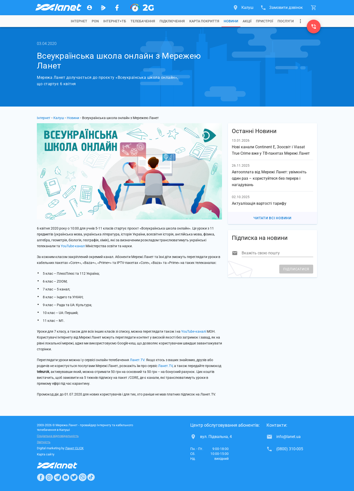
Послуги (286, 21)
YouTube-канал (73, 246)
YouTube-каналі (193, 331)
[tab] (79, 21)
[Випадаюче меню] (300, 21)
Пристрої (264, 21)
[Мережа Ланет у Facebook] (117, 7)
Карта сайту (45, 454)
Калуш (58, 118)
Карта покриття (204, 21)
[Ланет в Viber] (83, 477)
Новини (231, 21)
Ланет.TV (165, 366)
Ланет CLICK (74, 448)
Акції (247, 21)
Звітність (43, 442)
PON (95, 21)
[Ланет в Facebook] (41, 477)
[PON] (142, 7)
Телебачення (143, 21)
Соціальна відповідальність (58, 436)
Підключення (172, 21)
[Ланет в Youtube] (66, 477)
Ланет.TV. (137, 360)
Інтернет (43, 118)
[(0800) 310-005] (314, 26)
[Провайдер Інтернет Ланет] (63, 465)
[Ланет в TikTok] (91, 477)
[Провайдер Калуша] (58, 7)
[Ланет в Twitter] (74, 477)
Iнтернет (79, 21)
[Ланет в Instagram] (49, 477)
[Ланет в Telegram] (57, 477)
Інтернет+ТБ (114, 21)
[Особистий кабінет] (89, 7)
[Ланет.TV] (103, 7)
